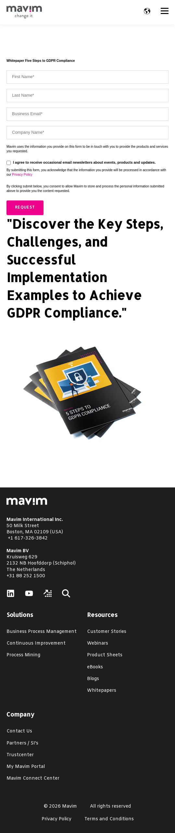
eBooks (95, 667)
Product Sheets (104, 655)
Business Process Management (41, 632)
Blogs (93, 679)
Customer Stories (106, 632)
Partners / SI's (22, 743)
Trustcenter (20, 755)
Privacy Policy (22, 174)
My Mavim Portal (25, 767)
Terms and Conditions (109, 819)
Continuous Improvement (36, 643)
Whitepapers (101, 690)
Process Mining (23, 655)
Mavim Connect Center (32, 778)
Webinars (97, 643)
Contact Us (19, 731)
